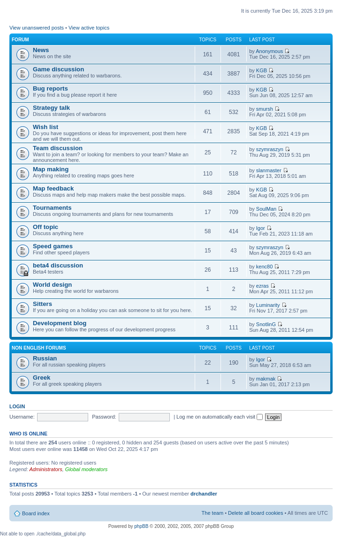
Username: (22, 417)
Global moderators (86, 469)
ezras (262, 286)
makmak (266, 379)
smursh (264, 109)
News (41, 49)
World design (52, 284)
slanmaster (268, 170)
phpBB (141, 526)
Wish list (45, 126)
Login (17, 406)
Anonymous (269, 51)
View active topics (88, 28)
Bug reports (50, 88)
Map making (50, 169)
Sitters (42, 303)
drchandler (203, 493)
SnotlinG (266, 324)
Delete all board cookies (255, 513)
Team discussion (58, 148)
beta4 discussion (58, 265)
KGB (261, 70)
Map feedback (53, 188)
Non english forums (39, 348)
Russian (45, 358)
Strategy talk (51, 107)
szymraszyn (269, 149)
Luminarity (268, 305)
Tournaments (52, 207)
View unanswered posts (36, 28)
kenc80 (264, 266)
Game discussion (58, 69)
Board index (36, 513)
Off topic (45, 226)
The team (212, 513)
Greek (41, 377)
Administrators (45, 469)
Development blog (59, 323)
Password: (104, 417)
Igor (260, 228)
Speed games (53, 246)
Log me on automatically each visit (219, 417)
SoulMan (266, 209)
